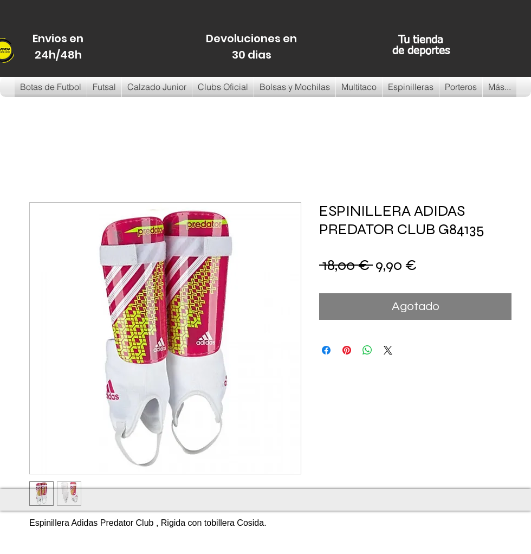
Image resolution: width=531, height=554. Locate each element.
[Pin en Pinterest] (346, 350)
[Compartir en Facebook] (326, 350)
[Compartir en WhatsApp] (367, 350)
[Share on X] (387, 350)
